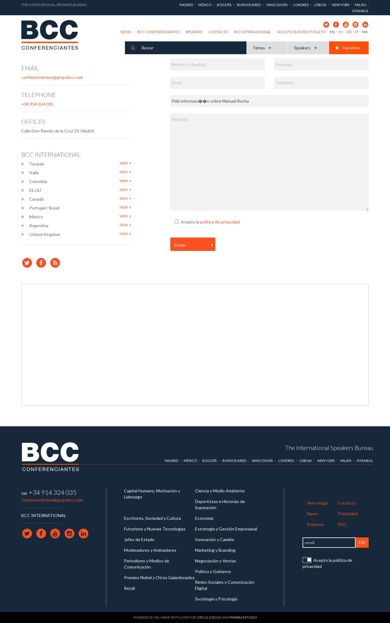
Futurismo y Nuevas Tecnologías (155, 528)
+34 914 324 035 (37, 104)
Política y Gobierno (213, 571)
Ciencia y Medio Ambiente (220, 490)
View (125, 163)
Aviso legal (317, 502)
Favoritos (347, 47)
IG (157, 617)
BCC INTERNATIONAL (43, 515)
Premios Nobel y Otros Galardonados (159, 577)
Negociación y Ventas (215, 560)
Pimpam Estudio (243, 617)
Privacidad (347, 513)
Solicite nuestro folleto (301, 32)
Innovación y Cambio (214, 539)
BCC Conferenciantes (158, 32)
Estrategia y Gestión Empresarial (226, 528)
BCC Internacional (252, 32)
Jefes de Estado (139, 539)
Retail (129, 588)
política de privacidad (220, 221)
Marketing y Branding (215, 550)
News (126, 32)
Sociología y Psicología (216, 598)
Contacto (218, 32)
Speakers (193, 32)
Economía (204, 518)
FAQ (342, 524)
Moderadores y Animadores (150, 550)
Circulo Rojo (209, 617)
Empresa (315, 524)
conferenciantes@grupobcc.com (52, 77)
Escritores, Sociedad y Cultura (152, 518)
